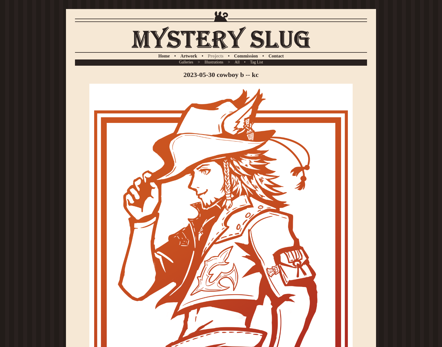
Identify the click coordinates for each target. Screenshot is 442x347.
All (237, 62)
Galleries (186, 62)
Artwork (188, 56)
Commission (246, 56)
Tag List (256, 62)
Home (164, 56)
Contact (276, 56)
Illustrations (213, 62)
